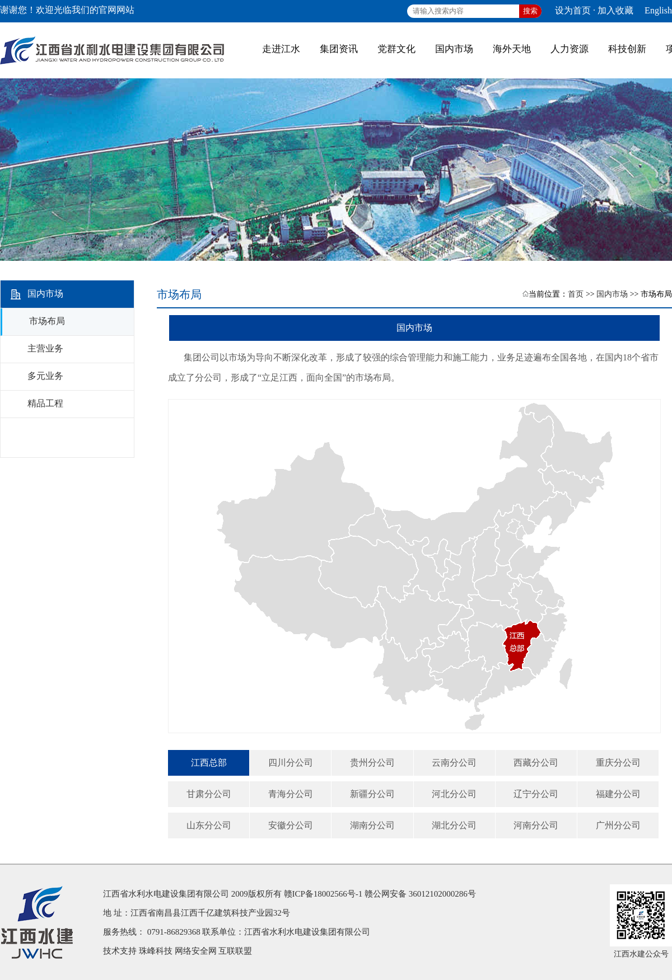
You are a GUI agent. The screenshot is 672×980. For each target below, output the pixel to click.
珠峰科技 (155, 950)
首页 (576, 294)
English (658, 10)
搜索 (530, 11)
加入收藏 (615, 10)
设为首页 (573, 10)
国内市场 (612, 294)
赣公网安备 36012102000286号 (420, 893)
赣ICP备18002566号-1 (323, 893)
